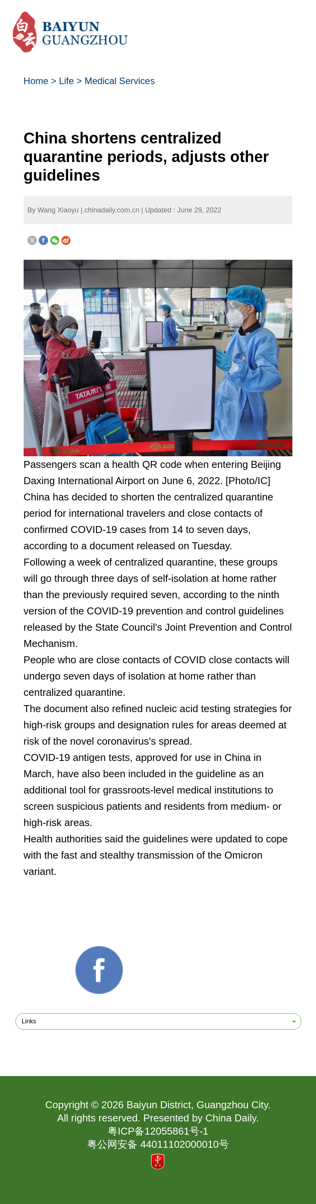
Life (66, 81)
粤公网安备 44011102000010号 (158, 1144)
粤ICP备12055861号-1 (158, 1131)
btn (294, 27)
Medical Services (119, 81)
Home (36, 81)
